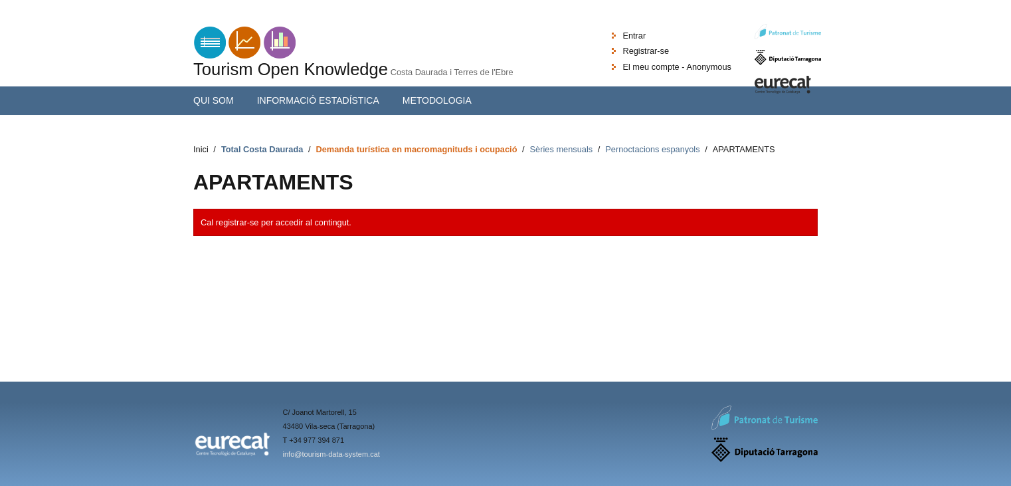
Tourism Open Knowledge (290, 69)
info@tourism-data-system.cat (331, 454)
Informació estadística (318, 100)
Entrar (634, 36)
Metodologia (437, 100)
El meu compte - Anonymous (676, 67)
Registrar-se (645, 51)
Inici (201, 149)
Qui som (213, 100)
